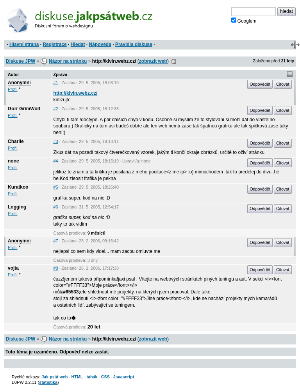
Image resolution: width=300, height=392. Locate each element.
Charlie (16, 141)
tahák (91, 376)
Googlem (244, 21)
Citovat (282, 84)
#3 (56, 141)
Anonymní (19, 82)
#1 (56, 82)
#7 (56, 240)
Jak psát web (54, 376)
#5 (56, 187)
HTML (77, 376)
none (13, 161)
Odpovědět (260, 84)
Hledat (78, 44)
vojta (13, 268)
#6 (56, 207)
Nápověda (100, 44)
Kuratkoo (18, 187)
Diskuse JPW (20, 61)
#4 (56, 161)
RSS (173, 61)
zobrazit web (153, 61)
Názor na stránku (68, 61)
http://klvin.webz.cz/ (76, 93)
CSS (105, 376)
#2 (56, 108)
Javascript (123, 376)
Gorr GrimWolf (24, 108)
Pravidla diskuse (133, 44)
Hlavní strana (24, 44)
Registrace (54, 44)
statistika (48, 382)
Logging (17, 207)
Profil (13, 89)
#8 (56, 268)
